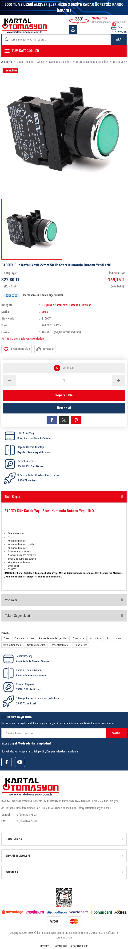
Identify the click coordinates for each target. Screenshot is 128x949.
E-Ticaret (55, 946)
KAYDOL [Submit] (116, 733)
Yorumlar (11, 600)
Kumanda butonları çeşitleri (53, 638)
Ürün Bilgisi (12, 497)
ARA (118, 39)
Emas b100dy (80, 645)
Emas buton (78, 638)
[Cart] (118, 29)
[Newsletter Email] (64, 733)
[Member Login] (73, 29)
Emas (45, 311)
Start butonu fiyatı (12, 645)
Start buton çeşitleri (36, 645)
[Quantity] (64, 380)
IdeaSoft (44, 945)
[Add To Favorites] (16, 349)
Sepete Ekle (64, 395)
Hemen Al (64, 408)
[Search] (64, 39)
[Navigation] (64, 51)
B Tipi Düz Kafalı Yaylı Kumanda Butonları (67, 305)
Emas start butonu (60, 645)
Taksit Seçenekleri (17, 616)
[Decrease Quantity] (9, 380)
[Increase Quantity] (118, 380)
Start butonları (114, 638)
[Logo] (24, 26)
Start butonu (96, 638)
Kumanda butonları (24, 638)
